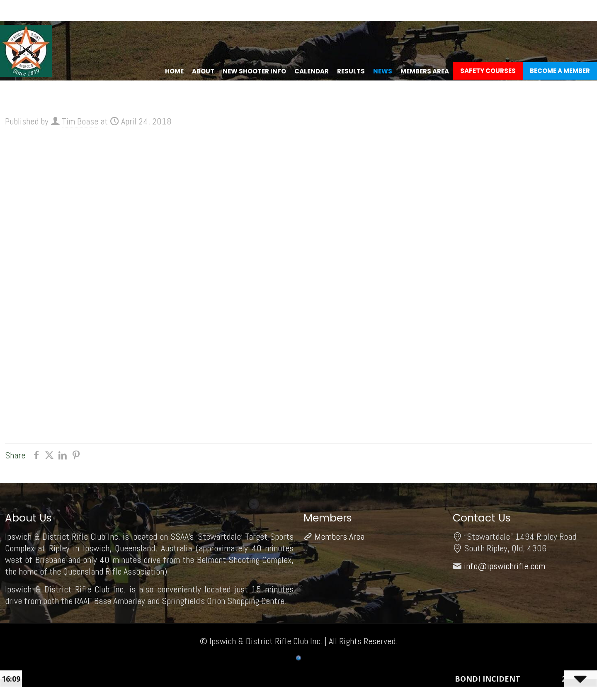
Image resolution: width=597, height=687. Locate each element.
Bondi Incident (491, 679)
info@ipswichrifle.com (504, 566)
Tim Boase (80, 121)
